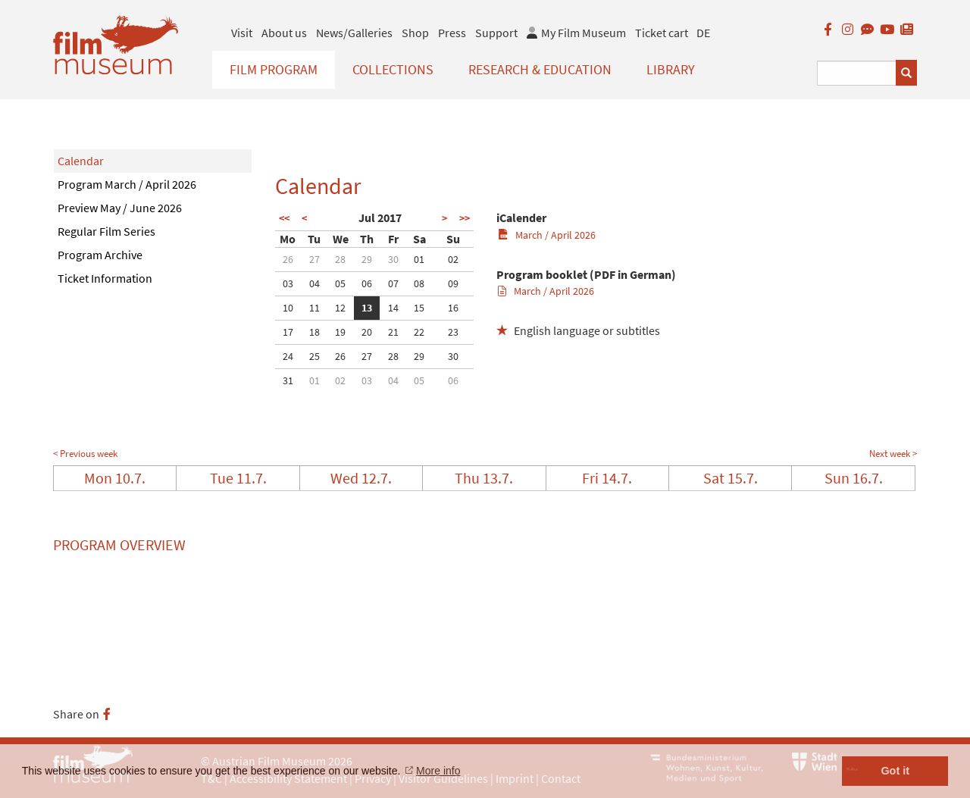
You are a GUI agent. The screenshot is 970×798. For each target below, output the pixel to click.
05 (340, 283)
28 (340, 259)
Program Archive (100, 254)
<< (284, 218)
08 (419, 283)
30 (393, 259)
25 (314, 356)
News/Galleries (354, 32)
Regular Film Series (106, 231)
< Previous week (85, 453)
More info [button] (438, 771)
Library (670, 69)
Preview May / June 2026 (120, 207)
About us (284, 32)
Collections (392, 69)
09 (453, 283)
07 (393, 283)
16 (453, 308)
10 (288, 308)
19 (340, 332)
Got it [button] (895, 771)
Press (452, 32)
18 (314, 332)
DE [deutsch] (703, 32)
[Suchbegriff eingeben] (856, 73)
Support (496, 32)
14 (393, 308)
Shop (415, 32)
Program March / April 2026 (127, 184)
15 (419, 308)
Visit (241, 32)
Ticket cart (661, 32)
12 (340, 308)
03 (288, 283)
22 (419, 332)
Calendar (81, 160)
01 (419, 259)
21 (393, 332)
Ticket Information (105, 278)
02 (453, 259)
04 (314, 283)
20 (366, 332)
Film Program (274, 69)
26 (288, 259)
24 (288, 356)
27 (314, 259)
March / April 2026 (547, 235)
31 (288, 380)
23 (453, 332)
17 (288, 332)
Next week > (893, 453)
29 (366, 259)
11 (314, 308)
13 (366, 308)
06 (366, 283)
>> (464, 218)
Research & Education (540, 69)
